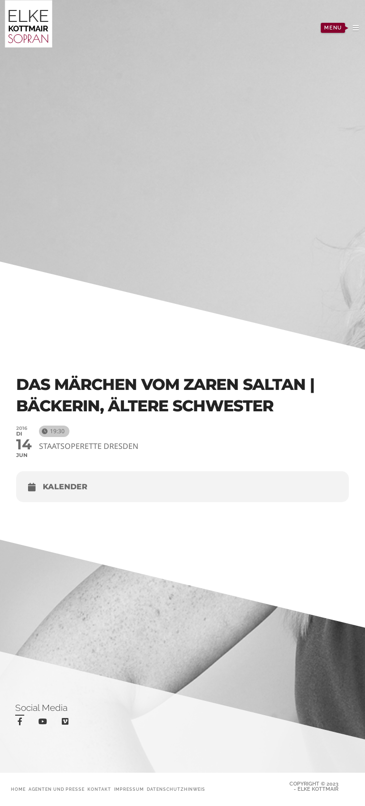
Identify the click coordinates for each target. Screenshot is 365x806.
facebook (21, 723)
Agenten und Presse (57, 789)
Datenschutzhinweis (176, 789)
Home (18, 789)
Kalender (65, 486)
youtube (44, 723)
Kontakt (99, 789)
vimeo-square (66, 723)
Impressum (129, 789)
